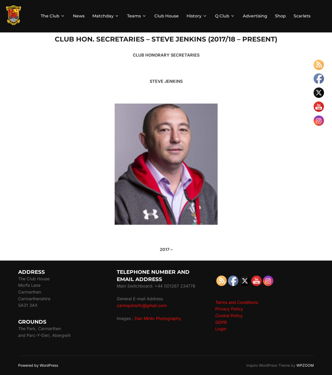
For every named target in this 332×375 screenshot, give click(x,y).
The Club (53, 15)
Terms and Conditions (236, 302)
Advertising (255, 15)
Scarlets (302, 15)
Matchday (105, 15)
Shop (280, 15)
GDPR (221, 322)
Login (220, 328)
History (196, 15)
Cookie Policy (229, 315)
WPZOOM (305, 365)
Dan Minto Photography (158, 318)
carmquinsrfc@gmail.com (142, 305)
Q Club (225, 15)
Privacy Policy (229, 308)
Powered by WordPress (38, 365)
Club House (166, 15)
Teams (137, 15)
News (79, 15)
